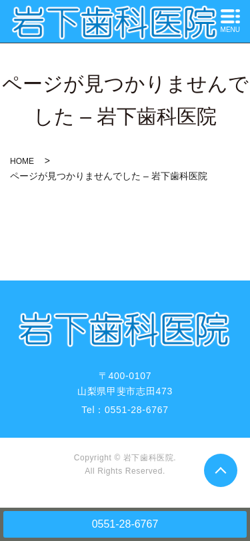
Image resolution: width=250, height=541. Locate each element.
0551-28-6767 (125, 524)
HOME (22, 161)
